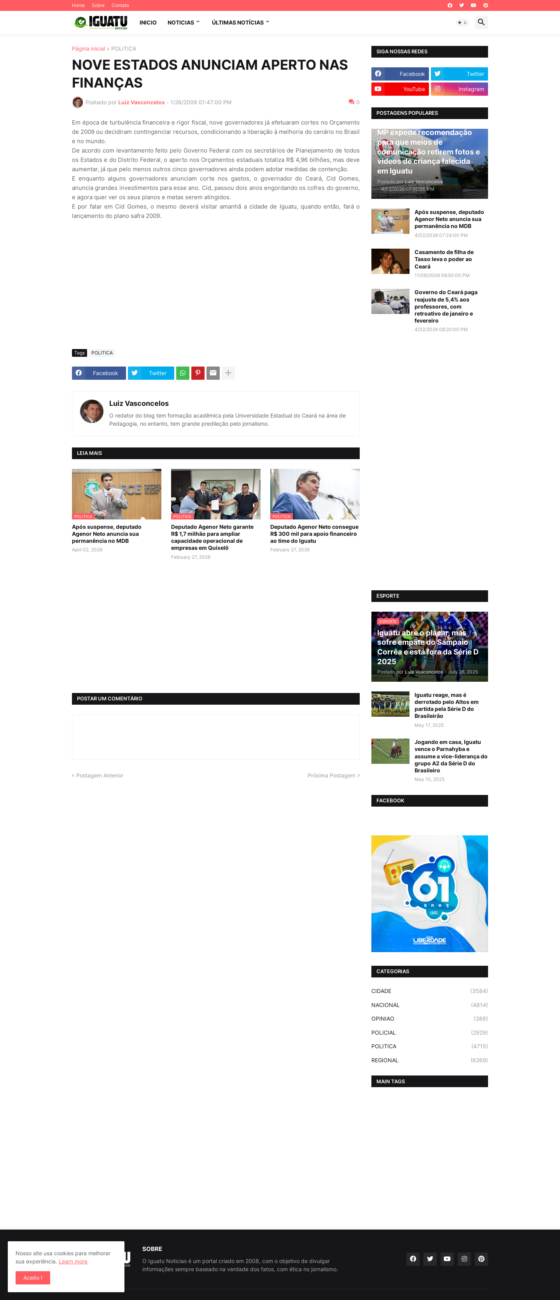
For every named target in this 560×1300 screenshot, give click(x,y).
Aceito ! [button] (32, 1277)
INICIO (148, 22)
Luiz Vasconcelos (139, 403)
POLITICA (123, 49)
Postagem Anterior (99, 775)
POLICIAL (429, 1033)
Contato (120, 5)
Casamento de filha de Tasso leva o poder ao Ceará (444, 259)
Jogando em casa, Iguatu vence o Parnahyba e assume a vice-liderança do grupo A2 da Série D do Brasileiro (451, 756)
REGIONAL (429, 1060)
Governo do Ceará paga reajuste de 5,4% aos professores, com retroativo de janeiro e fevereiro (446, 306)
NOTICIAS (181, 22)
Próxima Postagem (331, 775)
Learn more (73, 1261)
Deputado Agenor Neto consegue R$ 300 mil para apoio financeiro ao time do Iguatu (314, 533)
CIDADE (429, 991)
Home (78, 5)
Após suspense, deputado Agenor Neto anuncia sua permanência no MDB (107, 533)
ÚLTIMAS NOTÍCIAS (238, 22)
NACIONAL (429, 1005)
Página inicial (88, 49)
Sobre (98, 5)
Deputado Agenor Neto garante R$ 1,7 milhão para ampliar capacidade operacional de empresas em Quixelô (212, 537)
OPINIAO (429, 1019)
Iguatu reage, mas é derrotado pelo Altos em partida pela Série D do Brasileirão (447, 705)
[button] (462, 22)
